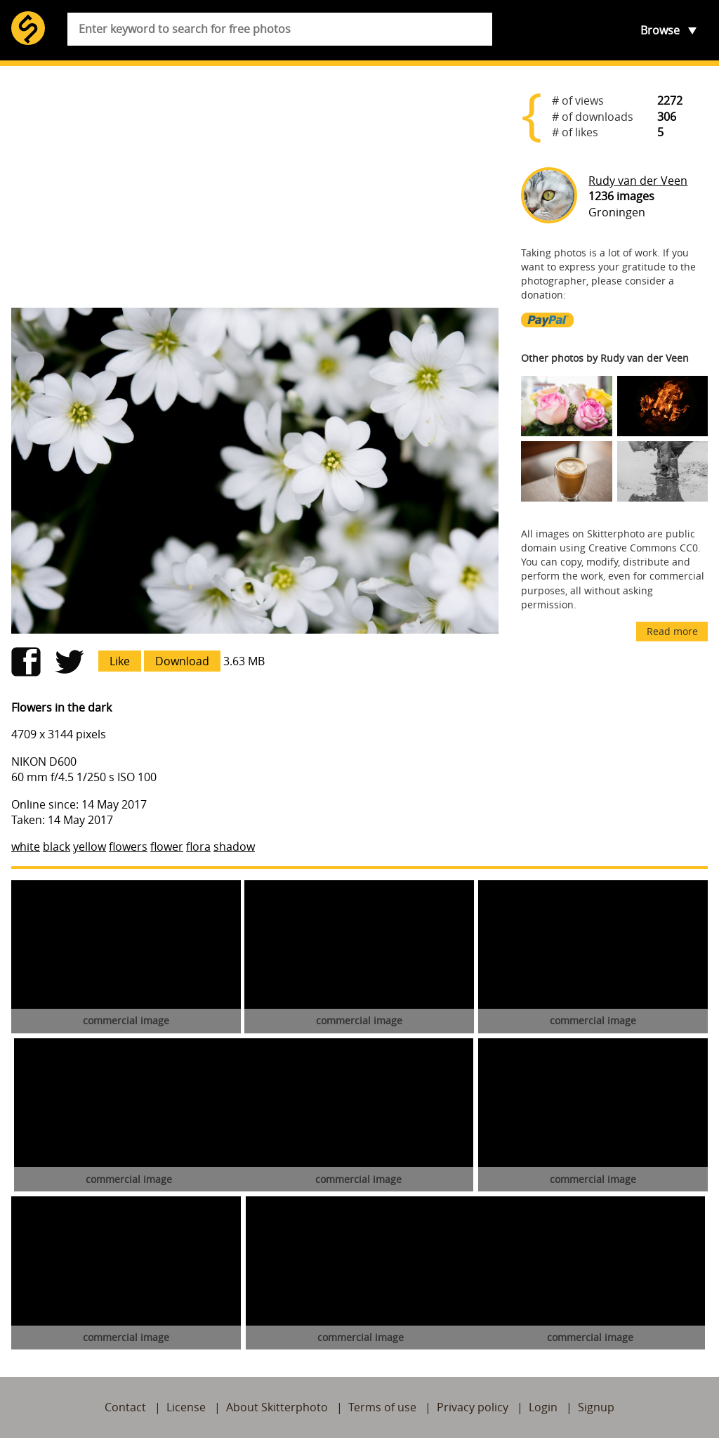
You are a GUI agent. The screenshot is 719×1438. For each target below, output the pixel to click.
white (25, 846)
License (186, 1407)
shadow (234, 846)
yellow (89, 846)
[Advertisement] (255, 187)
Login (543, 1407)
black (56, 846)
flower (166, 846)
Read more (672, 631)
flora (198, 846)
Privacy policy (472, 1407)
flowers (128, 846)
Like (120, 661)
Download (182, 661)
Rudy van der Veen (637, 180)
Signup (596, 1407)
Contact (125, 1407)
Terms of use (382, 1407)
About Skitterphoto (277, 1407)
